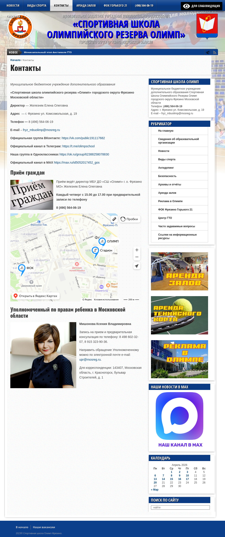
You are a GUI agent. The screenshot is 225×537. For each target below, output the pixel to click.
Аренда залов (86, 5)
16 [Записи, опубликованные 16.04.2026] (179, 479)
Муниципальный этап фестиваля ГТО (48, 49)
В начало (22, 527)
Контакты (61, 5)
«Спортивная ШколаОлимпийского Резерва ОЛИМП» (116, 29)
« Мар (154, 489)
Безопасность (167, 176)
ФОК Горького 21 (115, 5)
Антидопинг (166, 167)
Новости (13, 5)
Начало (15, 60)
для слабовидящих (201, 6)
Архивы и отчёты (169, 184)
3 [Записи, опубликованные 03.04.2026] (187, 472)
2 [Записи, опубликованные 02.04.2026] (179, 472)
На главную (165, 130)
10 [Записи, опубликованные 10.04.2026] (187, 475)
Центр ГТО (165, 218)
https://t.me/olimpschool (78, 146)
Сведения (13, 16)
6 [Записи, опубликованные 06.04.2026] (155, 475)
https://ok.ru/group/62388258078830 (84, 154)
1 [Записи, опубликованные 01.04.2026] (171, 472)
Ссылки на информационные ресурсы (177, 236)
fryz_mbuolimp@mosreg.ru (41, 130)
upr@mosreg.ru (90, 359)
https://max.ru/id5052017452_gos (77, 162)
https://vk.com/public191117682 (83, 138)
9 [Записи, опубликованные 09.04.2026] (179, 475)
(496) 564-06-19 (144, 5)
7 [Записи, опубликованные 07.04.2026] (163, 475)
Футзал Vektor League (37, 53)
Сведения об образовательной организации (178, 141)
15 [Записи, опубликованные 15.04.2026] (171, 479)
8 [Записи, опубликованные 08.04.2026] (171, 475)
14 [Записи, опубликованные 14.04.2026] (163, 479)
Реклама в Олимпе (170, 201)
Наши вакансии (44, 527)
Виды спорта (36, 5)
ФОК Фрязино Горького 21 (175, 209)
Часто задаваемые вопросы (176, 226)
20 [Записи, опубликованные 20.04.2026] (155, 482)
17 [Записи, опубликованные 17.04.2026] (187, 479)
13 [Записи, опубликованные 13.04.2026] (155, 479)
